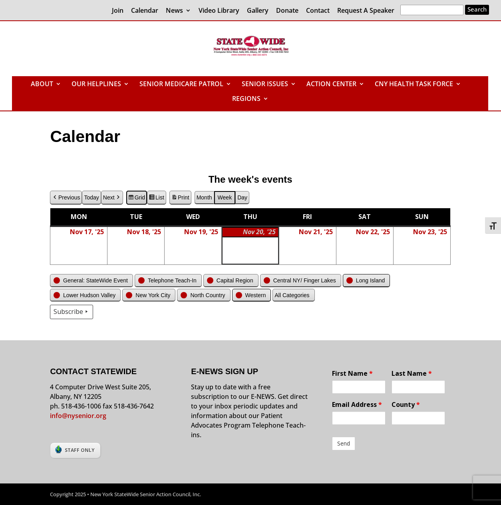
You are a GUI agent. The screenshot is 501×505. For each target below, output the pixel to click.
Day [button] (243, 197)
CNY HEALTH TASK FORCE (414, 84)
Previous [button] (66, 198)
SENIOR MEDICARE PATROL (181, 84)
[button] (91, 280)
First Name (352, 373)
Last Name (412, 373)
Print (180, 199)
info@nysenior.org (78, 415)
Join (117, 11)
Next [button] (112, 198)
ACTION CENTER (331, 84)
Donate (287, 11)
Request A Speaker (365, 11)
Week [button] (225, 197)
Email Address (357, 404)
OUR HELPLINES (96, 84)
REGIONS (246, 99)
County (406, 404)
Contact (318, 11)
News (174, 11)
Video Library (219, 11)
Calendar (144, 11)
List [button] (156, 199)
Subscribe (71, 312)
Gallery (257, 11)
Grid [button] (136, 199)
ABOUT (42, 84)
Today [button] (91, 197)
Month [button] (204, 197)
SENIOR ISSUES (265, 84)
